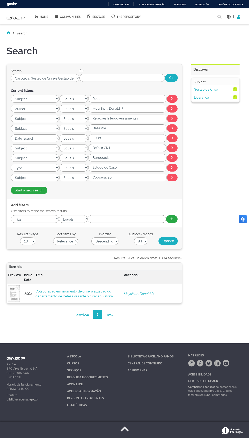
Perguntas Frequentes (85, 398)
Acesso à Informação (84, 391)
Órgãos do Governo (230, 4)
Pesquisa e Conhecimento (87, 377)
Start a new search (29, 190)
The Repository (126, 16)
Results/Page (27, 234)
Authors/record (141, 234)
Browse (96, 16)
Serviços (74, 370)
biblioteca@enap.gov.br (23, 399)
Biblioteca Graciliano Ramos (151, 356)
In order (105, 234)
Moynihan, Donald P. (139, 293)
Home (41, 16)
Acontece (75, 384)
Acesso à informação (152, 4)
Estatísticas (77, 405)
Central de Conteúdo (145, 363)
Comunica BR (121, 4)
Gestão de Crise (206, 89)
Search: (16, 70)
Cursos (73, 363)
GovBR (12, 4)
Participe (180, 4)
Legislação (202, 4)
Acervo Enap (137, 370)
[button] (229, 16)
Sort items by (66, 234)
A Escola (74, 356)
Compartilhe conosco (201, 386)
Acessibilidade (199, 374)
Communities (67, 16)
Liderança (201, 97)
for (81, 70)
